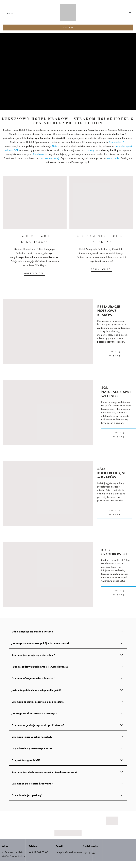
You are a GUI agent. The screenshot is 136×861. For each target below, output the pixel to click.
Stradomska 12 (116, 142)
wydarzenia (113, 158)
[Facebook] (89, 853)
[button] (129, 12)
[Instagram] (85, 853)
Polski (10, 13)
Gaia (54, 146)
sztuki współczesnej (49, 158)
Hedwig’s (91, 150)
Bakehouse (38, 154)
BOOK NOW (68, 27)
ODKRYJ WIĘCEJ (34, 273)
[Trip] (93, 853)
